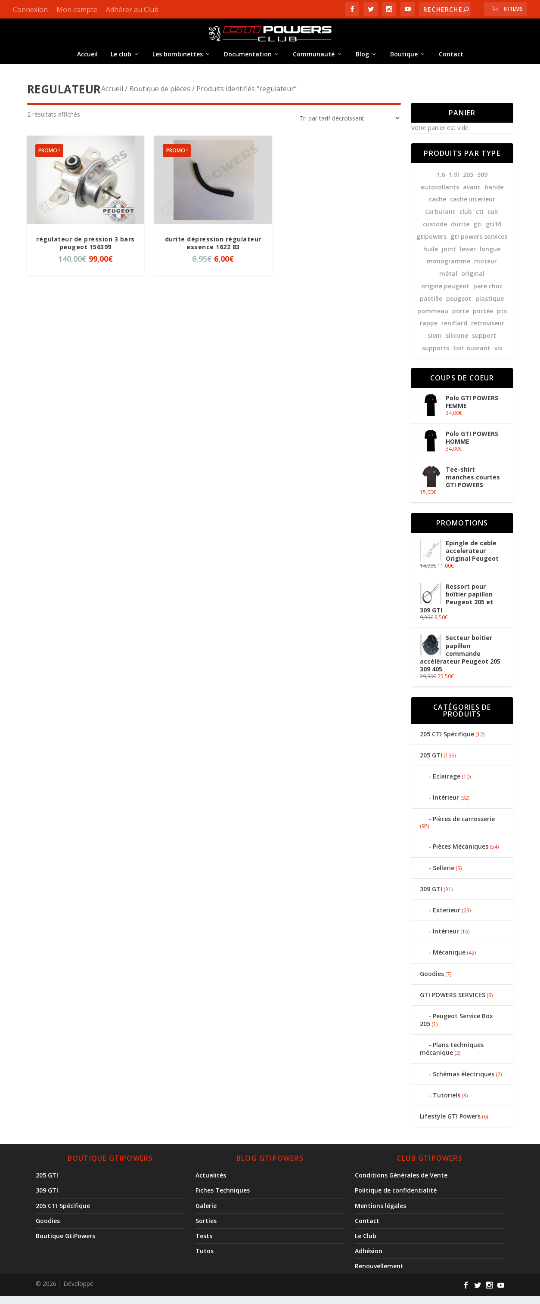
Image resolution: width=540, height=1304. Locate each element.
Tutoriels (446, 1103)
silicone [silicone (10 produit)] (457, 343)
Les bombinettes (177, 60)
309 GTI (431, 897)
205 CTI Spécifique (447, 742)
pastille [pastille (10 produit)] (431, 306)
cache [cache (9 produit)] (437, 207)
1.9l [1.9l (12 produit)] (454, 182)
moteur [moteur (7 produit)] (485, 269)
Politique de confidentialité (396, 1198)
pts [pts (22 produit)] (502, 319)
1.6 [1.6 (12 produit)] (440, 182)
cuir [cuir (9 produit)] (493, 219)
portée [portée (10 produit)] (483, 319)
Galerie (206, 1213)
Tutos (205, 1259)
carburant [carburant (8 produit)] (440, 219)
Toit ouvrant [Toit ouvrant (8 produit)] (471, 356)
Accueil (87, 60)
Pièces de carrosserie (464, 826)
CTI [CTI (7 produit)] (480, 219)
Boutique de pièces (159, 96)
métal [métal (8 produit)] (448, 281)
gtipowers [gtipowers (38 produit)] (431, 244)
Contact (451, 60)
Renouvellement (379, 1274)
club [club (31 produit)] (465, 219)
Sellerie (443, 875)
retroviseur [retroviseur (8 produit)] (487, 331)
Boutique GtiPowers (65, 1243)
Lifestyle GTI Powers (450, 1124)
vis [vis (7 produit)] (498, 356)
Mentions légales (380, 1213)
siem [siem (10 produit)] (435, 343)
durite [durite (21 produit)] (460, 232)
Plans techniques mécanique (452, 1056)
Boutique (404, 60)
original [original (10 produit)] (472, 281)
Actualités (211, 1183)
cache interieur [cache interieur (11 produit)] (472, 207)
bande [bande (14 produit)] (493, 195)
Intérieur (446, 805)
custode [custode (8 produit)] (435, 232)
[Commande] (346, 126)
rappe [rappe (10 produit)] (429, 331)
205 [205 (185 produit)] (468, 182)
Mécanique (449, 960)
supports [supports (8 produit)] (435, 356)
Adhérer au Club (132, 9)
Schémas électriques (463, 1082)
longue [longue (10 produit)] (490, 257)
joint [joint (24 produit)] (449, 257)
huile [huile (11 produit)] (430, 257)
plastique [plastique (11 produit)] (489, 306)
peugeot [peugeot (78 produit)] (459, 306)
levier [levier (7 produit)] (468, 257)
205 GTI (431, 763)
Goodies (432, 981)
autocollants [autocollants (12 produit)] (439, 195)
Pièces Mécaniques (460, 854)
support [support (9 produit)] (484, 343)
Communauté (314, 60)
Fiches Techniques (223, 1198)
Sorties (206, 1228)
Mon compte (76, 9)
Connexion (30, 9)
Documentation (248, 60)
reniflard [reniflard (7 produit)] (454, 331)
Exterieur (446, 918)
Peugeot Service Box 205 (456, 1027)
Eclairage (446, 784)
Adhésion (368, 1259)
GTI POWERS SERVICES (452, 1002)
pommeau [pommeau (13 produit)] (432, 319)
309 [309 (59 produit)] (482, 182)
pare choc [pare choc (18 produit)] (488, 294)
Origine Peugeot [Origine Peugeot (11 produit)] (445, 294)
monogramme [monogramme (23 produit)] (448, 269)
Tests (204, 1243)
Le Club (365, 1243)
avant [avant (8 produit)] (472, 195)
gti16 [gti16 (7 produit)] (493, 232)
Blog (362, 60)
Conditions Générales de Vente (401, 1183)
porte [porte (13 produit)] (460, 319)
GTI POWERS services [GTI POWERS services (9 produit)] (478, 244)
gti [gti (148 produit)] (477, 232)
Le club (121, 60)
